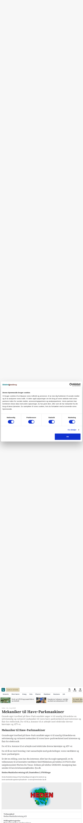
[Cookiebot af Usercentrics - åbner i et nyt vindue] (71, 384)
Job (64, 694)
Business (56, 694)
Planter (38, 694)
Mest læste (15, 694)
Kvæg (24, 694)
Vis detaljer (72, 430)
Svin (30, 694)
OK (67, 437)
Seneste (6, 694)
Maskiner (47, 694)
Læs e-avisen (12, 690)
